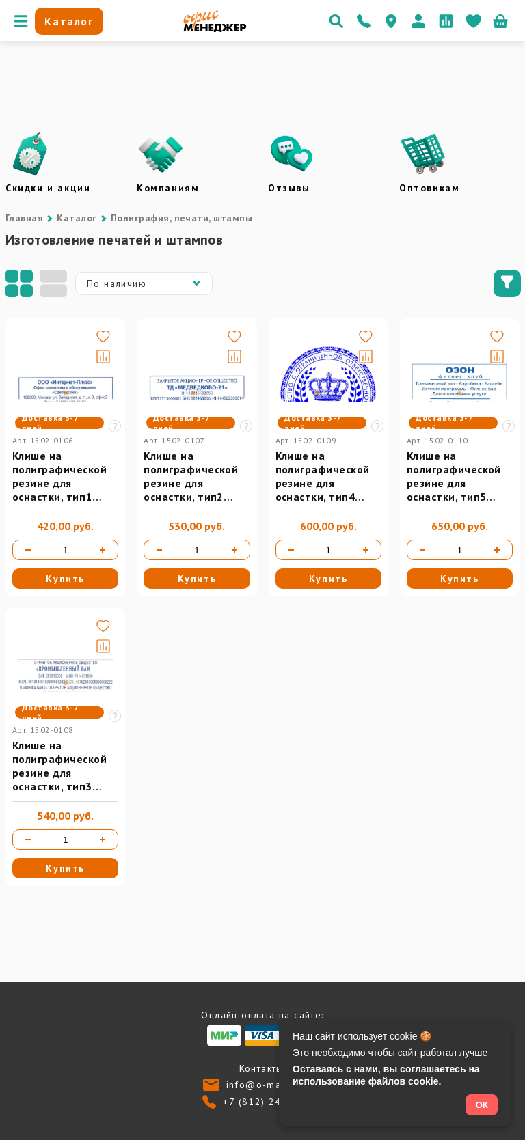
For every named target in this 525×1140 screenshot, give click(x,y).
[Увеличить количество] (102, 549)
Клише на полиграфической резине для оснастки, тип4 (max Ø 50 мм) (322, 483)
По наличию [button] (146, 283)
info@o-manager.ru (274, 1085)
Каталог (76, 218)
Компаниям (168, 188)
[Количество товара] (65, 550)
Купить (65, 578)
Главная (24, 218)
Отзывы (289, 188)
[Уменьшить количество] (28, 549)
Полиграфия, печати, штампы (181, 218)
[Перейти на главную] (215, 29)
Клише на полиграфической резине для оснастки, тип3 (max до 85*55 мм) (61, 772)
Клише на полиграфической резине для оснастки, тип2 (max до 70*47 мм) (193, 483)
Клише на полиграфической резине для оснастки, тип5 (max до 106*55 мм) (460, 483)
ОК (481, 1105)
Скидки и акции (47, 188)
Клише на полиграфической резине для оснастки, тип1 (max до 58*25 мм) (61, 483)
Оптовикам (429, 188)
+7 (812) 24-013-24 (272, 1102)
